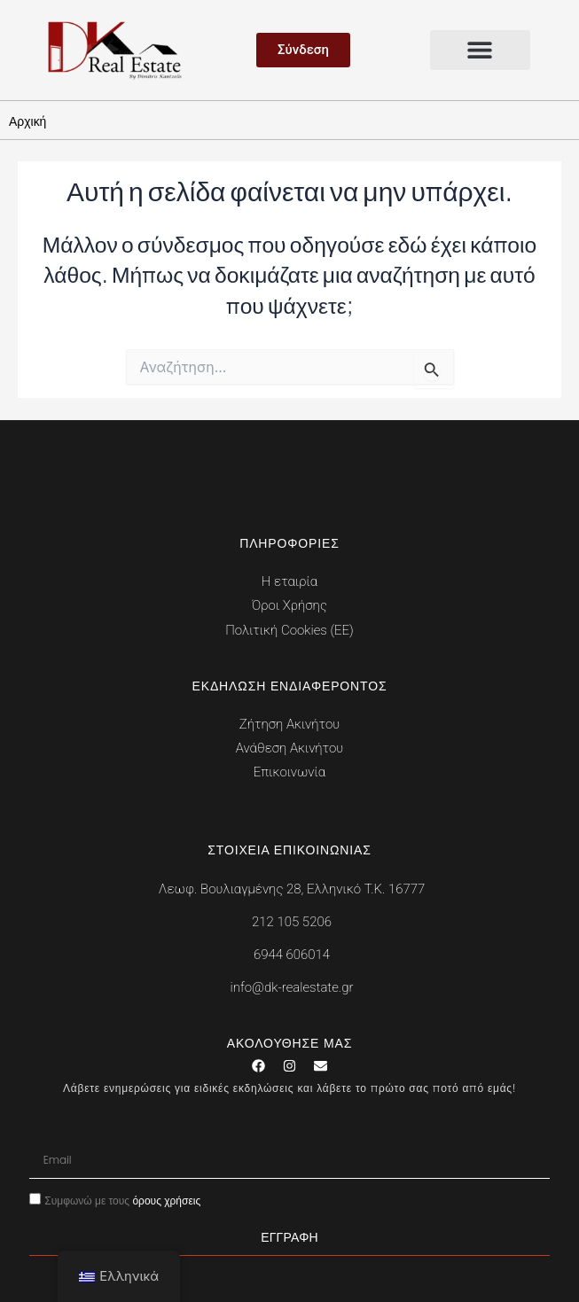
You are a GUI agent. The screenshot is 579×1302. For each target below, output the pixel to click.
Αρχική (27, 121)
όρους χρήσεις (166, 1200)
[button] (480, 50)
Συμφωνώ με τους (122, 1200)
